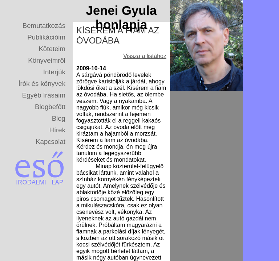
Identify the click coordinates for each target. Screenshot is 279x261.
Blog (58, 118)
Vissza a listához (144, 56)
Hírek (57, 130)
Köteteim (52, 49)
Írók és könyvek (41, 83)
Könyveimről (46, 60)
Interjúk (54, 72)
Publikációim (46, 37)
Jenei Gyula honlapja (121, 18)
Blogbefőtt (50, 107)
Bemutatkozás (44, 25)
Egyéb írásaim (43, 95)
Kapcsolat (50, 141)
